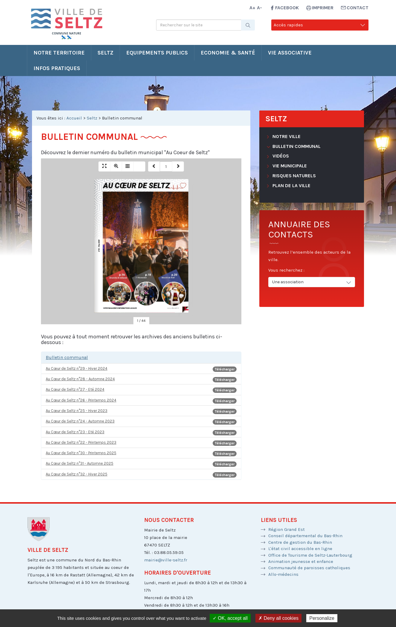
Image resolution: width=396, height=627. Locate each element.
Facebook (287, 7)
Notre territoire (59, 52)
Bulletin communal (296, 146)
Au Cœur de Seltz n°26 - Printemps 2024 (141, 401)
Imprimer (322, 7)
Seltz (105, 52)
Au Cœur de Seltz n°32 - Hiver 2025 (141, 475)
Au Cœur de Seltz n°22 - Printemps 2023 (141, 443)
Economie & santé (228, 52)
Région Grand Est (286, 529)
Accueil (74, 118)
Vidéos (280, 156)
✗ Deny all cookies (278, 618)
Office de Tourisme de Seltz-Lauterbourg (310, 555)
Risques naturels (293, 175)
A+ (252, 7)
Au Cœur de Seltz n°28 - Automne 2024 (141, 379)
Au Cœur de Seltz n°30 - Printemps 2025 (141, 453)
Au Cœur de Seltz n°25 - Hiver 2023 (141, 411)
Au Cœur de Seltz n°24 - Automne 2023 (141, 422)
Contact (357, 7)
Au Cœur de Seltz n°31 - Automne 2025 (141, 464)
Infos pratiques (56, 68)
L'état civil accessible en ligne (300, 548)
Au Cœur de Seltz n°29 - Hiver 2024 (141, 369)
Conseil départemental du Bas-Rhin (305, 535)
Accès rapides (320, 25)
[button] (141, 357)
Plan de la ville (290, 185)
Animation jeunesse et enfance (300, 561)
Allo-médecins (283, 574)
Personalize (321, 618)
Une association (312, 282)
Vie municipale (289, 166)
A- (259, 7)
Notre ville (286, 136)
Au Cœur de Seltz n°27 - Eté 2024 (141, 390)
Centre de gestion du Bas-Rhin (300, 542)
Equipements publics (157, 52)
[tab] (141, 357)
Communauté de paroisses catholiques (309, 567)
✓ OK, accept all (230, 618)
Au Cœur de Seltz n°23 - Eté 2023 (141, 432)
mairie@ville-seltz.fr (165, 560)
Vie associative (290, 52)
